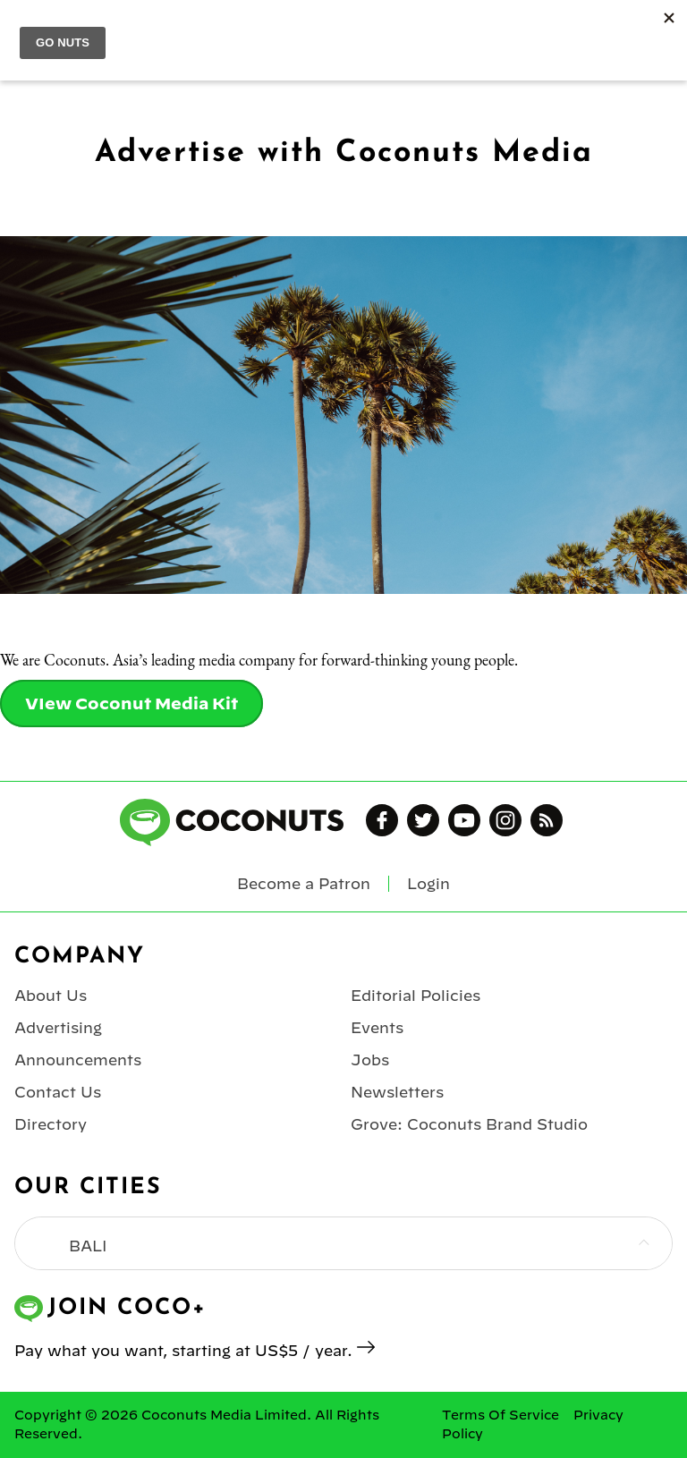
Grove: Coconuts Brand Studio (469, 1124)
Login (428, 884)
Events (377, 1028)
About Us (50, 996)
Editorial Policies (415, 996)
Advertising (58, 1028)
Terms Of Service (500, 1415)
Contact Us (57, 1092)
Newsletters (397, 1092)
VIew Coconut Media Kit (131, 703)
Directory (50, 1124)
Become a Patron (303, 884)
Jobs (370, 1060)
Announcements (77, 1060)
